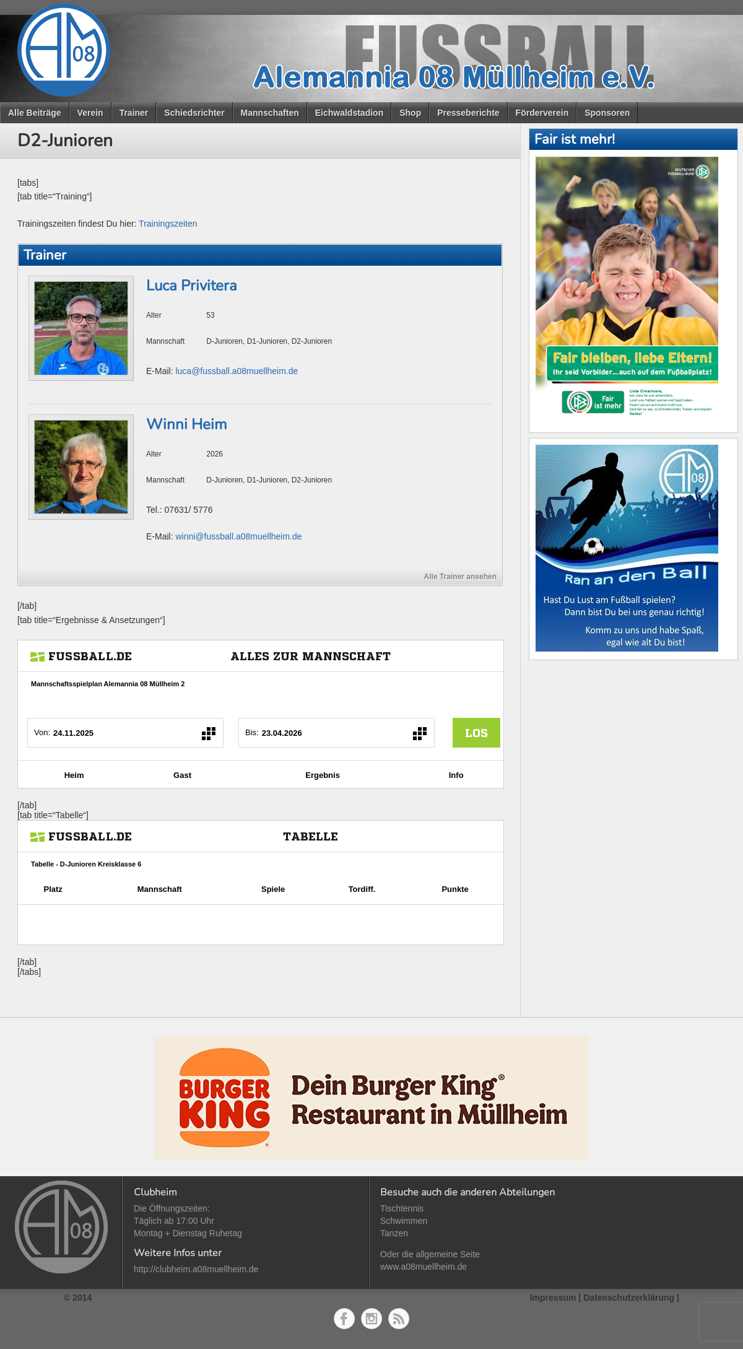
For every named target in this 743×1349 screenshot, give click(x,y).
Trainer (134, 113)
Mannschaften (270, 113)
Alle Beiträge (34, 113)
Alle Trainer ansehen (460, 576)
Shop (410, 113)
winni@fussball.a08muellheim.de (238, 536)
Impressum (553, 1298)
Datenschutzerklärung (628, 1298)
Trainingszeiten (168, 224)
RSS (399, 1319)
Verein (90, 113)
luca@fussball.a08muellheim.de (236, 371)
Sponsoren (607, 113)
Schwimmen (403, 1221)
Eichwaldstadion (349, 113)
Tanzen (394, 1233)
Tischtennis (402, 1208)
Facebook (344, 1319)
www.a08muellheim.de (423, 1267)
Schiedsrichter (194, 113)
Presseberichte (468, 113)
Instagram (371, 1319)
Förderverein (542, 113)
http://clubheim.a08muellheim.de (196, 1269)
